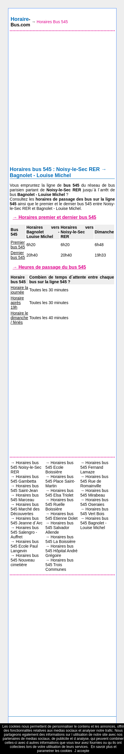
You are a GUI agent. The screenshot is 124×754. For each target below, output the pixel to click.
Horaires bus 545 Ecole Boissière (60, 467)
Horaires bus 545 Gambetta (25, 479)
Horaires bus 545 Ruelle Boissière (60, 504)
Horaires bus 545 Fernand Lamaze (94, 467)
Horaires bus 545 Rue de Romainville (94, 481)
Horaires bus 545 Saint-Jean (25, 488)
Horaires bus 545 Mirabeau (94, 492)
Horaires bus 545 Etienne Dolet (62, 516)
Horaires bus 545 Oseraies (94, 502)
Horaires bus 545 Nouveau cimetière (25, 560)
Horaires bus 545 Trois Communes (60, 565)
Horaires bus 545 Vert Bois (94, 511)
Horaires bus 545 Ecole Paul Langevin (25, 546)
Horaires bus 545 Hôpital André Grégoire (62, 551)
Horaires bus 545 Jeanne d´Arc (27, 520)
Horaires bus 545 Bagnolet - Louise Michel (94, 523)
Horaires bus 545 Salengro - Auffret (25, 532)
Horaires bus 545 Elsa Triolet (60, 492)
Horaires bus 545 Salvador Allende (60, 528)
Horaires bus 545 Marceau (25, 497)
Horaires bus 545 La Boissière (61, 539)
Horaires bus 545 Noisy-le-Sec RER (26, 467)
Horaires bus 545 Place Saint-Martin (60, 481)
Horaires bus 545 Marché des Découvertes (25, 509)
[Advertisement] (62, 100)
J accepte (81, 751)
